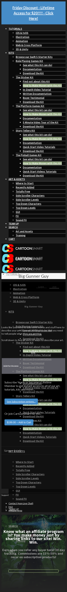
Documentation (32, 69)
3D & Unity (22, 49)
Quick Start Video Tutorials (39, 147)
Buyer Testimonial (33, 97)
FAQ (11, 507)
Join (54, 286)
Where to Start (25, 183)
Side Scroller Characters (30, 195)
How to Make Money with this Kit (42, 85)
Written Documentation (37, 93)
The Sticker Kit (24, 77)
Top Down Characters (28, 203)
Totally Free (23, 191)
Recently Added (25, 187)
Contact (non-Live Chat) (21, 503)
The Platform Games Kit (30, 106)
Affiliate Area (15, 510)
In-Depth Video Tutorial (37, 89)
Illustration (22, 37)
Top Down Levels (26, 207)
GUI (18, 212)
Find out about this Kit (36, 81)
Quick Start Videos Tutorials (39, 171)
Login (41, 286)
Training (21, 235)
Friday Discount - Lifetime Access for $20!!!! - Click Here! (33, 13)
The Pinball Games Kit (28, 155)
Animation (22, 41)
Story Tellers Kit (25, 130)
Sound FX (21, 220)
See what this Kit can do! (37, 65)
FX (17, 216)
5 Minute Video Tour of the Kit (40, 122)
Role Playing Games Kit (29, 61)
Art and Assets (24, 231)
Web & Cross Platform (29, 45)
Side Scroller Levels (27, 199)
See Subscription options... (21, 401)
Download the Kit (33, 73)
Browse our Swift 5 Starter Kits (34, 57)
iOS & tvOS (22, 33)
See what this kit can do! (37, 110)
